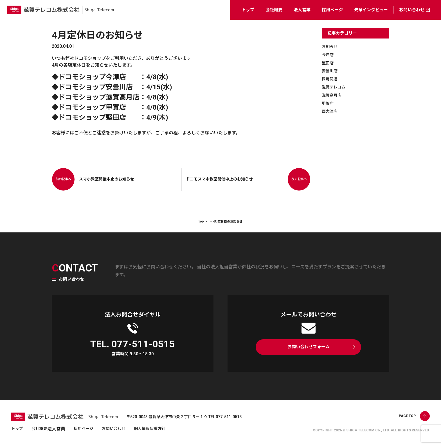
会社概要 (274, 9)
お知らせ (331, 46)
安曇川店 (331, 70)
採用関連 (331, 78)
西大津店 (331, 111)
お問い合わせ (411, 9)
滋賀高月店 (333, 95)
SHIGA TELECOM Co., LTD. (368, 430)
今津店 (328, 54)
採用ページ (332, 9)
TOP (201, 221)
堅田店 (328, 62)
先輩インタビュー (371, 9)
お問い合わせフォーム (308, 348)
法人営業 (302, 9)
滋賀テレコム (335, 87)
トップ (248, 9)
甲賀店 (328, 103)
